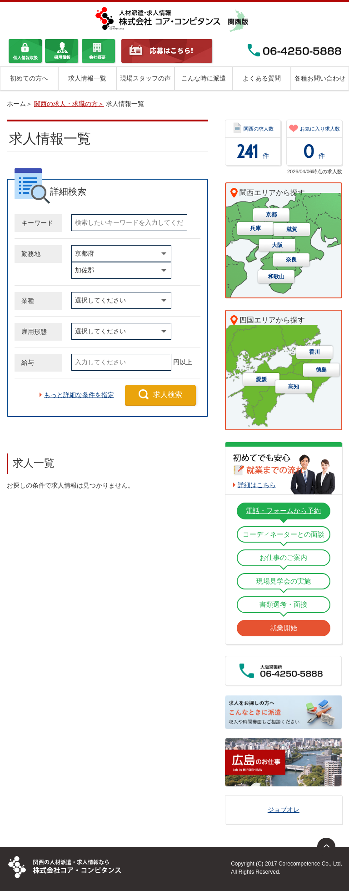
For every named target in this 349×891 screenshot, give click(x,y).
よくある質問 (262, 78)
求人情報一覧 (87, 78)
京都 (271, 215)
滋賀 (291, 229)
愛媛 (261, 379)
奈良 (291, 260)
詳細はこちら (257, 484)
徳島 (321, 370)
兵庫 (255, 228)
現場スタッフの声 (145, 78)
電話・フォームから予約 (283, 510)
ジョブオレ (283, 809)
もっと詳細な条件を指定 (79, 394)
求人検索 (167, 394)
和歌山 (276, 277)
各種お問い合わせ (319, 78)
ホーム (16, 103)
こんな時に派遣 (203, 78)
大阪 (277, 245)
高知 (293, 387)
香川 (314, 352)
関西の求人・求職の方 (66, 103)
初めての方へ (29, 78)
